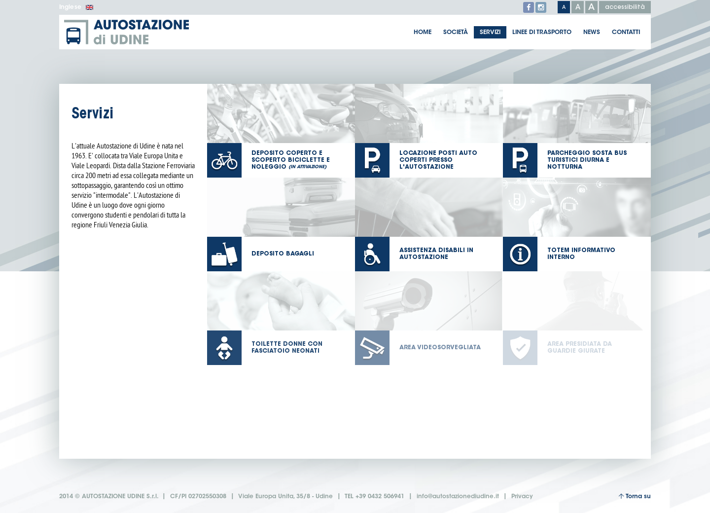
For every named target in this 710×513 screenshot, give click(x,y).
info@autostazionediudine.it (458, 497)
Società (455, 33)
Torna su (634, 496)
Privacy (522, 497)
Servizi (490, 33)
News (591, 33)
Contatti (626, 33)
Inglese (76, 7)
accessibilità (625, 7)
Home (422, 33)
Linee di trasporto (541, 33)
